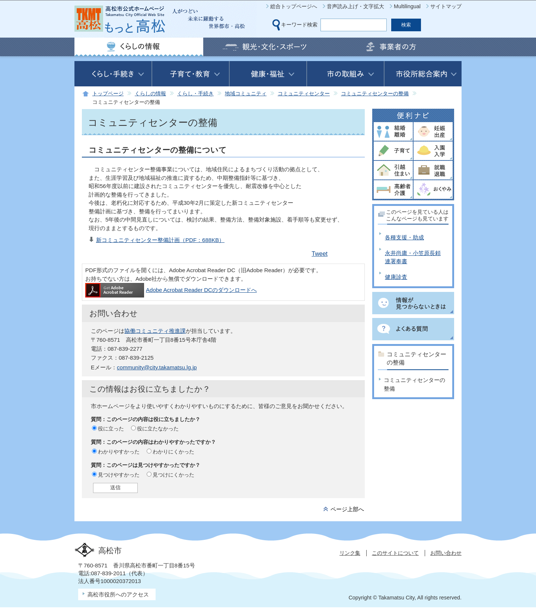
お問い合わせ (446, 553)
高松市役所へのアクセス (118, 594)
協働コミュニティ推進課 (155, 331)
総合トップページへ (293, 6)
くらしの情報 (150, 93)
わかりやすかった (119, 452)
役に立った (111, 429)
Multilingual (407, 6)
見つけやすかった (119, 475)
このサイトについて (395, 553)
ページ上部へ (347, 509)
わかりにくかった (173, 452)
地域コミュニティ (246, 93)
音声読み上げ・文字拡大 (355, 6)
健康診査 (396, 277)
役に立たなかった (158, 429)
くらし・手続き (195, 93)
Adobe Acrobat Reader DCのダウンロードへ (171, 290)
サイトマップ (446, 6)
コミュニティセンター (304, 93)
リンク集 (349, 553)
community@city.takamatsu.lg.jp (157, 367)
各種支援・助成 (404, 237)
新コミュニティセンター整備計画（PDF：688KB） (160, 240)
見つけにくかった (173, 475)
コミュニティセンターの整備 (375, 93)
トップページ (108, 93)
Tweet (320, 254)
